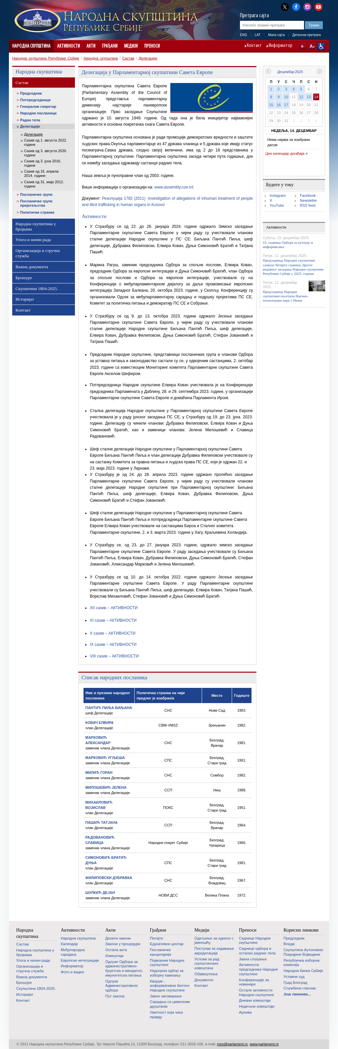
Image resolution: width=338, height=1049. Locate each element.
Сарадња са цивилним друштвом (170, 1004)
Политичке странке (37, 212)
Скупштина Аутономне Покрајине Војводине (303, 952)
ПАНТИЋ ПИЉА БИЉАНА (108, 708)
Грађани (110, 46)
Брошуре (24, 277)
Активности (68, 46)
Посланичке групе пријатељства (36, 203)
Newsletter (308, 200)
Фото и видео (72, 972)
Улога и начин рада (33, 239)
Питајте (156, 938)
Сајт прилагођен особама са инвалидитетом (321, 46)
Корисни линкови (301, 930)
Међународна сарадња (73, 952)
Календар (69, 944)
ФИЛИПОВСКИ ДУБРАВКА (108, 878)
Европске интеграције (80, 960)
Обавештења (206, 974)
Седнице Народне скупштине (255, 940)
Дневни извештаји (255, 1000)
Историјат (25, 299)
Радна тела (30, 120)
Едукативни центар (167, 944)
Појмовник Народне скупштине (167, 962)
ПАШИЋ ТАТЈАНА (101, 822)
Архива (245, 1012)
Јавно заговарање (166, 996)
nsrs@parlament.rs (232, 1044)
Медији (131, 46)
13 (309, 97)
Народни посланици (38, 113)
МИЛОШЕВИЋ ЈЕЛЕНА (106, 787)
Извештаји (114, 956)
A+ (312, 46)
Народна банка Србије (303, 971)
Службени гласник (300, 988)
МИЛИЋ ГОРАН (99, 773)
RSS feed (307, 205)
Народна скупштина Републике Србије (45, 58)
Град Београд (295, 983)
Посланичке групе (36, 194)
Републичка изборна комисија (302, 962)
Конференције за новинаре (254, 982)
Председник (31, 93)
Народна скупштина (31, 46)
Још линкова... (297, 994)
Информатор (280, 46)
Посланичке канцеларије (160, 952)
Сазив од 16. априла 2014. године (41, 173)
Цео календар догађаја (284, 153)
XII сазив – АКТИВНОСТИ (114, 608)
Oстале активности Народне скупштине (256, 992)
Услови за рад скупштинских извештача (206, 963)
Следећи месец (319, 71)
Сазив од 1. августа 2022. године (45, 142)
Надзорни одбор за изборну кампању (167, 973)
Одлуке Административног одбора (121, 985)
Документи (203, 980)
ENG (243, 35)
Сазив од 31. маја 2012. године (44, 184)
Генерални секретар (38, 106)
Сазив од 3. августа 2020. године (45, 153)
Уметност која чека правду (166, 1014)
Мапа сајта (276, 35)
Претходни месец (268, 71)
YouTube (277, 205)
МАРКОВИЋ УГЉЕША (105, 758)
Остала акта (116, 950)
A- (302, 46)
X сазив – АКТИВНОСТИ (112, 633)
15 (271, 105)
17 (286, 105)
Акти (90, 46)
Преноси (152, 46)
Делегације (148, 58)
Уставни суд (294, 977)
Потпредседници (35, 100)
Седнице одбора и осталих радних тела (257, 950)
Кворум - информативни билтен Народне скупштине (169, 985)
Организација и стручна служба (38, 253)
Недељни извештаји (256, 1006)
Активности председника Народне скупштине (258, 969)
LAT (258, 35)
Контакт (254, 46)
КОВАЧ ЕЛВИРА (99, 723)
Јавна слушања (252, 959)
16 (279, 105)
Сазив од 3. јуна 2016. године (42, 163)
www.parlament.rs (264, 1044)
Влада (289, 944)
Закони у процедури (122, 944)
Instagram (278, 195)
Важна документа (32, 266)
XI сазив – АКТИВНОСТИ (113, 620)
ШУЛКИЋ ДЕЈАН (100, 893)
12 (301, 97)
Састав (128, 58)
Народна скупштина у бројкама (36, 226)
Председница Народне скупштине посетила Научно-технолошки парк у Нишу (285, 296)
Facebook (308, 195)
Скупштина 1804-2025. (37, 288)
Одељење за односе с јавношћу (213, 940)
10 (286, 97)
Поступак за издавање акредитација (214, 950)
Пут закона (114, 996)
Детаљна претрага (306, 35)
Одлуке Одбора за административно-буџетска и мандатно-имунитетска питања (124, 968)
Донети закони (118, 938)
